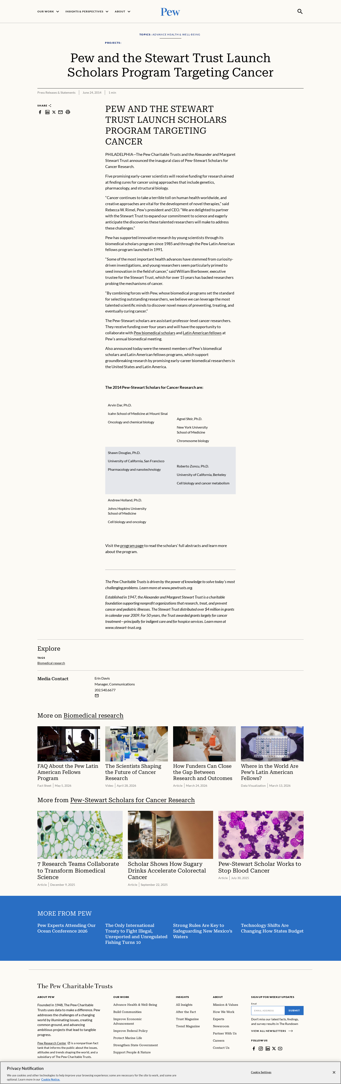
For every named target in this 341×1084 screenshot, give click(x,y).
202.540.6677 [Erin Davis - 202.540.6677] (105, 689)
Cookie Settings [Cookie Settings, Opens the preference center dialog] (261, 1072)
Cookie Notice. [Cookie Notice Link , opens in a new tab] (50, 1079)
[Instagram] (260, 1048)
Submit (294, 1010)
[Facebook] (253, 1048)
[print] (67, 111)
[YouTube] (280, 1048)
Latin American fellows (202, 332)
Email (254, 1003)
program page (132, 545)
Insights (182, 996)
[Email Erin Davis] (97, 695)
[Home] (74, 985)
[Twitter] (274, 1048)
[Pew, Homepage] (170, 11)
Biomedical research (94, 714)
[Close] (334, 1072)
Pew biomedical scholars (154, 332)
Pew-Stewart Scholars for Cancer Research (132, 799)
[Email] (268, 1010)
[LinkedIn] (267, 1048)
